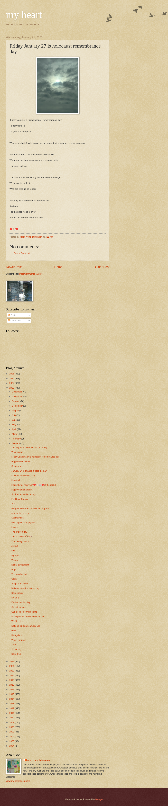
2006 (12, 736)
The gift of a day (19, 532)
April (14, 429)
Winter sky (16, 649)
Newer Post (14, 267)
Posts (12, 315)
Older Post (102, 267)
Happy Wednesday (20, 461)
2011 (12, 713)
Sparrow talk (17, 517)
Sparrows (16, 466)
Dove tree (16, 654)
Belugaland (16, 635)
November (17, 396)
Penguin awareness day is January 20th (30, 508)
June (14, 420)
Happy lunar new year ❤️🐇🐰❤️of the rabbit (33, 485)
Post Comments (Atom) (30, 274)
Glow (13, 630)
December (17, 391)
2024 (12, 383)
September (17, 406)
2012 (12, 708)
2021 (12, 666)
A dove (14, 546)
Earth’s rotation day (20, 602)
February (16, 438)
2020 (12, 670)
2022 (12, 661)
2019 (12, 675)
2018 (12, 680)
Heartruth (16, 480)
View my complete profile (18, 781)
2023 (12, 388)
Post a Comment (22, 253)
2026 (12, 373)
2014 (12, 699)
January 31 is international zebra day (29, 447)
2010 (12, 717)
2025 (12, 378)
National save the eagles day (25, 588)
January (16, 443)
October (16, 401)
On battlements (18, 607)
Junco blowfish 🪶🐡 (21, 536)
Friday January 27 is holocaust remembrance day (35, 456)
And (13, 503)
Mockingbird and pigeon (23, 522)
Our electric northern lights (24, 612)
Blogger (99, 799)
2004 (12, 746)
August (15, 410)
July (14, 415)
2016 (12, 689)
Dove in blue (17, 593)
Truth (13, 644)
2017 (12, 685)
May (14, 424)
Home (58, 267)
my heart (24, 14)
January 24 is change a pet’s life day (29, 471)
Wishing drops (18, 621)
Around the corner (20, 513)
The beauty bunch (20, 541)
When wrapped (18, 640)
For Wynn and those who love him (27, 616)
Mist (13, 550)
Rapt (13, 569)
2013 (12, 703)
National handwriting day (23, 475)
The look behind (19, 574)
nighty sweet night (20, 564)
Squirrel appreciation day (23, 494)
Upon (14, 579)
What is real (17, 452)
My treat (15, 597)
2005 (12, 741)
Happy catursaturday (21, 489)
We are (14, 560)
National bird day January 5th (25, 626)
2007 (12, 731)
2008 (12, 727)
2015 (12, 694)
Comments (14, 320)
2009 (12, 722)
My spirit (15, 555)
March (15, 434)
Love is (14, 527)
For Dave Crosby (19, 499)
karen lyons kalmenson (38, 760)
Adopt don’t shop (19, 583)
